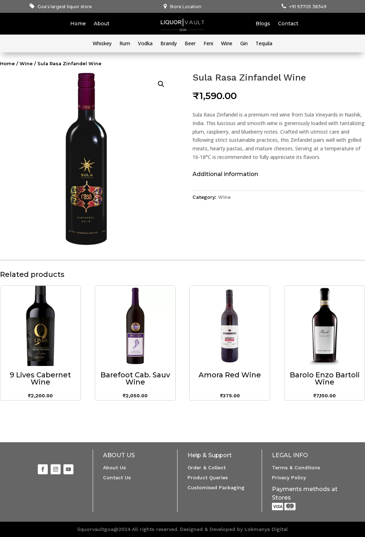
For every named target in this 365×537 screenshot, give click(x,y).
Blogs (263, 24)
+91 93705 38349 (308, 6)
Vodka (145, 44)
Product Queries (207, 477)
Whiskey (102, 44)
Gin (244, 44)
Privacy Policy (289, 477)
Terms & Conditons (296, 467)
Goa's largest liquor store (64, 6)
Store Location (185, 6)
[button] (161, 84)
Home (78, 24)
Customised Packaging (216, 487)
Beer (190, 44)
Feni (208, 44)
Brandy (168, 44)
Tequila (264, 44)
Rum (124, 44)
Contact (288, 24)
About (101, 24)
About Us (114, 467)
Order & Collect (206, 467)
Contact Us (117, 477)
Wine (226, 44)
